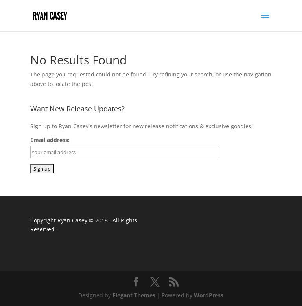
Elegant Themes (133, 295)
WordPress (208, 295)
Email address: (50, 140)
